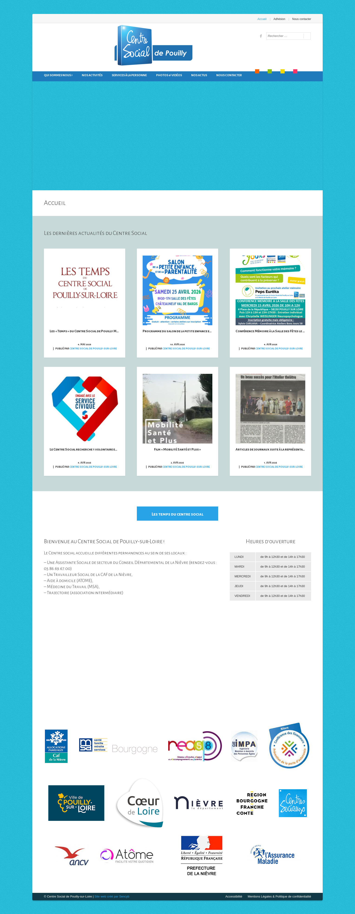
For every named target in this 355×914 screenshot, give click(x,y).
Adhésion (279, 19)
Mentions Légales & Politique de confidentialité (280, 896)
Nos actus (199, 75)
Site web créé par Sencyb (111, 896)
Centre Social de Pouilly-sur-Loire (93, 348)
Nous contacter (301, 19)
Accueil (262, 19)
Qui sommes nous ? (58, 75)
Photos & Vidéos (169, 75)
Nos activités (92, 75)
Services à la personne (129, 75)
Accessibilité (235, 896)
